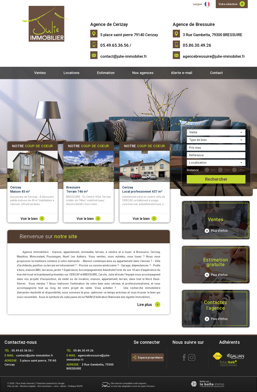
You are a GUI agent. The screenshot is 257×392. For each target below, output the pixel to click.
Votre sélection (228, 4)
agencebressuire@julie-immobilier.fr (214, 56)
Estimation (105, 73)
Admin (63, 386)
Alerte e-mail (181, 73)
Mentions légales (28, 386)
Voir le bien (33, 219)
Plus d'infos (216, 231)
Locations (71, 73)
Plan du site (12, 386)
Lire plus (148, 304)
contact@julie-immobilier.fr (123, 56)
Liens (56, 386)
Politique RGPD (75, 386)
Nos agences (142, 73)
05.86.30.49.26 (83, 350)
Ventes (40, 73)
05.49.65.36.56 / (22, 350)
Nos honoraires (45, 386)
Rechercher (216, 179)
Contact (216, 73)
